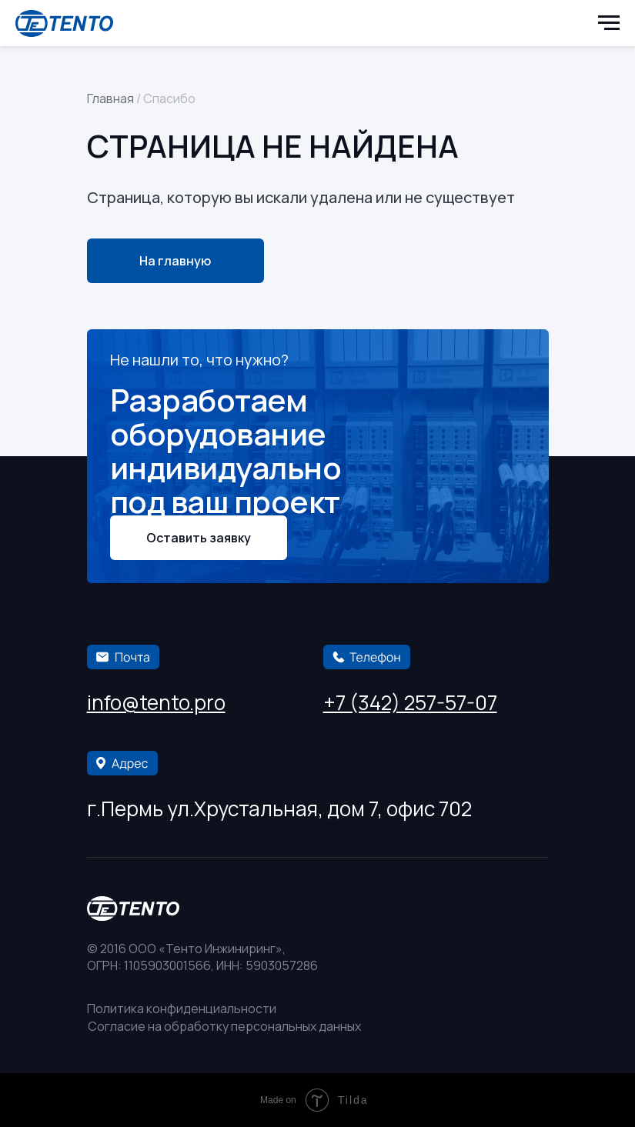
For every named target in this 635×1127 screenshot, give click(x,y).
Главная (110, 98)
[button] (198, 537)
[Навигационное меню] (609, 23)
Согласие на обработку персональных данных (224, 1026)
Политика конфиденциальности (181, 1008)
